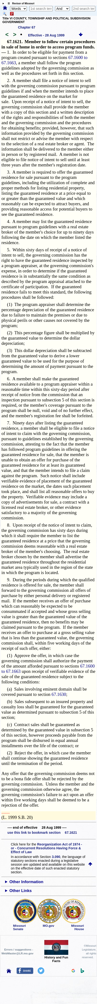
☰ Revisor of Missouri (19, 3)
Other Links (20, 890)
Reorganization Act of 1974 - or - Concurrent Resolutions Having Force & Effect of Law (46, 848)
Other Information (26, 882)
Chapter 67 (26, 27)
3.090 (56, 857)
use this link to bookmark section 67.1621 (42, 832)
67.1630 (58, 694)
